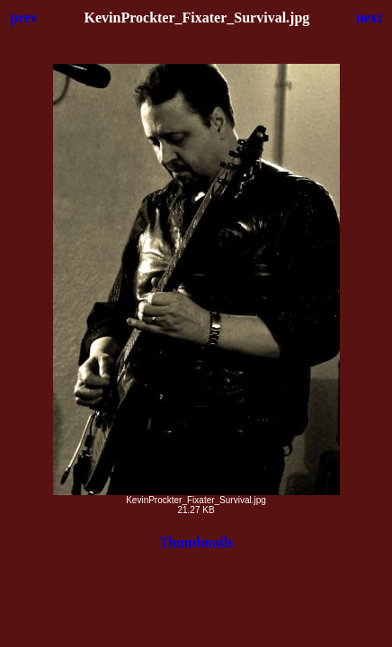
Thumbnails (196, 542)
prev (24, 17)
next (369, 17)
